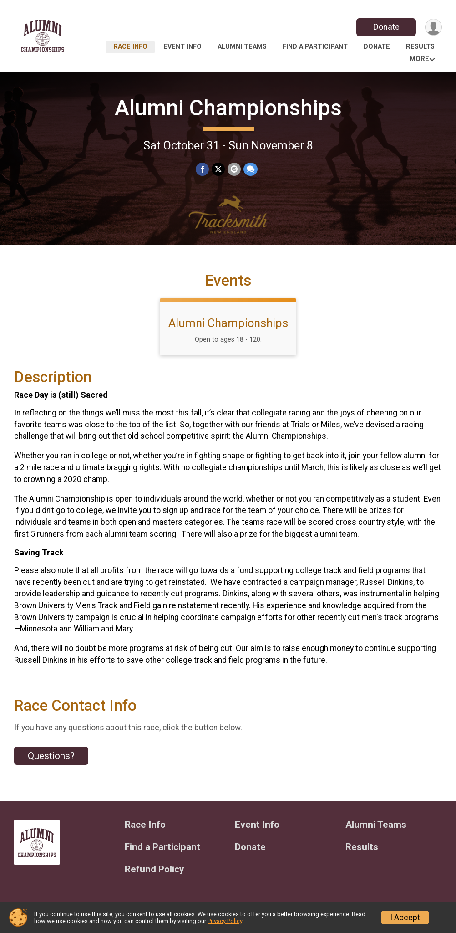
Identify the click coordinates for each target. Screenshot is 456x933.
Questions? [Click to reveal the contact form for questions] (51, 755)
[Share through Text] (250, 169)
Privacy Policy (225, 921)
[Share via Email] (234, 169)
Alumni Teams (242, 47)
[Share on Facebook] (202, 169)
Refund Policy (154, 869)
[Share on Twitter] (218, 169)
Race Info (130, 47)
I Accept (405, 917)
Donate (386, 26)
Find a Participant (315, 47)
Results (420, 47)
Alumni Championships (228, 108)
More (419, 59)
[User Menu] (433, 27)
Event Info (182, 47)
